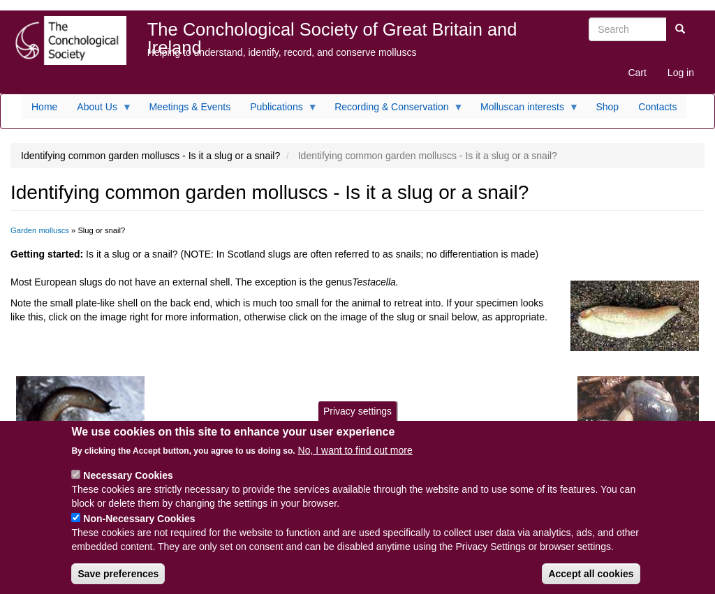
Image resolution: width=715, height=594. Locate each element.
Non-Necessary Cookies (139, 529)
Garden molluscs (39, 230)
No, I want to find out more (355, 460)
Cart (637, 72)
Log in (681, 72)
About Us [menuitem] (99, 110)
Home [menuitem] (44, 106)
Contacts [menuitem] (657, 106)
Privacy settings (357, 420)
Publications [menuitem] (279, 110)
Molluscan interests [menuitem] (525, 110)
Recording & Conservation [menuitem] (394, 110)
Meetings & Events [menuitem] (189, 106)
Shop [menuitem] (607, 106)
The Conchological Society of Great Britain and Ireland (332, 32)
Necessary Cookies (127, 485)
